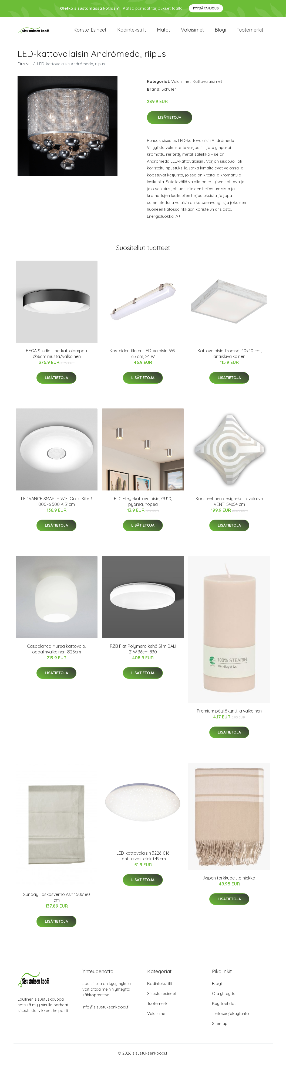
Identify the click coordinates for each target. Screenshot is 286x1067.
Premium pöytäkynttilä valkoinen (229, 715)
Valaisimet (192, 32)
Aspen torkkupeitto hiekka (229, 882)
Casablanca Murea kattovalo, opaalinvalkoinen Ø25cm (56, 653)
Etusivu (24, 68)
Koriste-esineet (89, 32)
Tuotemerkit (250, 32)
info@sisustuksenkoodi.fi (105, 1011)
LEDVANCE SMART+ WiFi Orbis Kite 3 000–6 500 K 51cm (56, 506)
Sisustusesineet (161, 998)
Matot (163, 32)
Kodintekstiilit (131, 32)
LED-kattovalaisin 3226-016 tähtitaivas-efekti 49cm (142, 860)
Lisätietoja (169, 122)
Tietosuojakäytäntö (230, 1018)
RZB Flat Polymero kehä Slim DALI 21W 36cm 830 (143, 653)
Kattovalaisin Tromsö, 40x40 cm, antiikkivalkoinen (229, 358)
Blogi (220, 32)
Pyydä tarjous (206, 8)
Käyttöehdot (224, 1008)
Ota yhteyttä (223, 998)
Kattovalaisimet (207, 85)
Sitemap (219, 1028)
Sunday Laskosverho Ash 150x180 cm (56, 902)
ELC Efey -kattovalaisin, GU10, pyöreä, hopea (143, 506)
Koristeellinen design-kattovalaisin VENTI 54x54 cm (229, 506)
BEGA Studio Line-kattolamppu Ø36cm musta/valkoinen (56, 358)
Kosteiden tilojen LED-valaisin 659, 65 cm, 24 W (143, 358)
